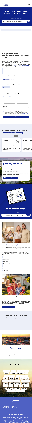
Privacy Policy (23, 113)
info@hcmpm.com (24, 407)
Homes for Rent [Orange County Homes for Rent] (13, 418)
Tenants (15, 417)
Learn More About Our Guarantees (8, 306)
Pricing (25, 417)
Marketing (18, 30)
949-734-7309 (14, 409)
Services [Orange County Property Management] (21, 417)
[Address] (22, 104)
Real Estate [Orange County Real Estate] (28, 417)
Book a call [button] (5, 87)
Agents (18, 417)
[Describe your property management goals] (16, 108)
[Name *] (9, 100)
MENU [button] (29, 4)
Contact (20, 418)
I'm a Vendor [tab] (18, 96)
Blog (17, 418)
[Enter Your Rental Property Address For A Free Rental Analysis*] (14, 22)
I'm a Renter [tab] (12, 96)
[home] (5, 4)
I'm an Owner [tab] (6, 96)
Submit (28, 21)
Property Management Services (8, 79)
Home (9, 417)
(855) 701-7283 (14, 407)
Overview (14, 30)
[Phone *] (9, 104)
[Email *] (22, 100)
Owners (12, 417)
